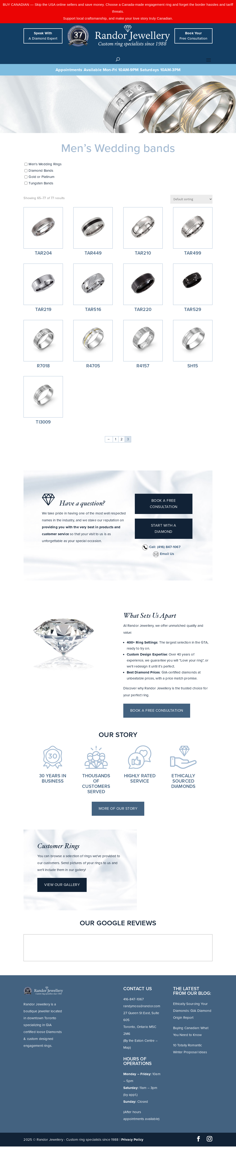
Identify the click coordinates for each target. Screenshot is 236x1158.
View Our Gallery (62, 884)
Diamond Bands (41, 170)
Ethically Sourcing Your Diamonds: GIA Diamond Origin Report (192, 1011)
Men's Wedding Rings (45, 164)
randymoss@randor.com (141, 1006)
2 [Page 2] (122, 439)
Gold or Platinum (41, 177)
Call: (161, 547)
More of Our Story (118, 808)
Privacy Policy (132, 1140)
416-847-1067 (133, 999)
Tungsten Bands (41, 183)
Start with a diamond (163, 528)
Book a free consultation (163, 503)
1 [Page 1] (115, 439)
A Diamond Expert (43, 36)
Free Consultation (193, 36)
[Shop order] (191, 199)
